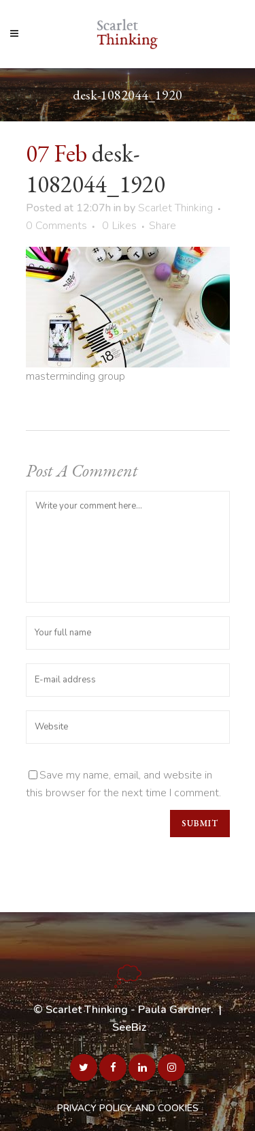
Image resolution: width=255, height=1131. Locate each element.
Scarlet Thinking (175, 207)
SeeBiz (129, 1027)
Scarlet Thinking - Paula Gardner (128, 1009)
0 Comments (56, 225)
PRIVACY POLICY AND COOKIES (128, 1108)
